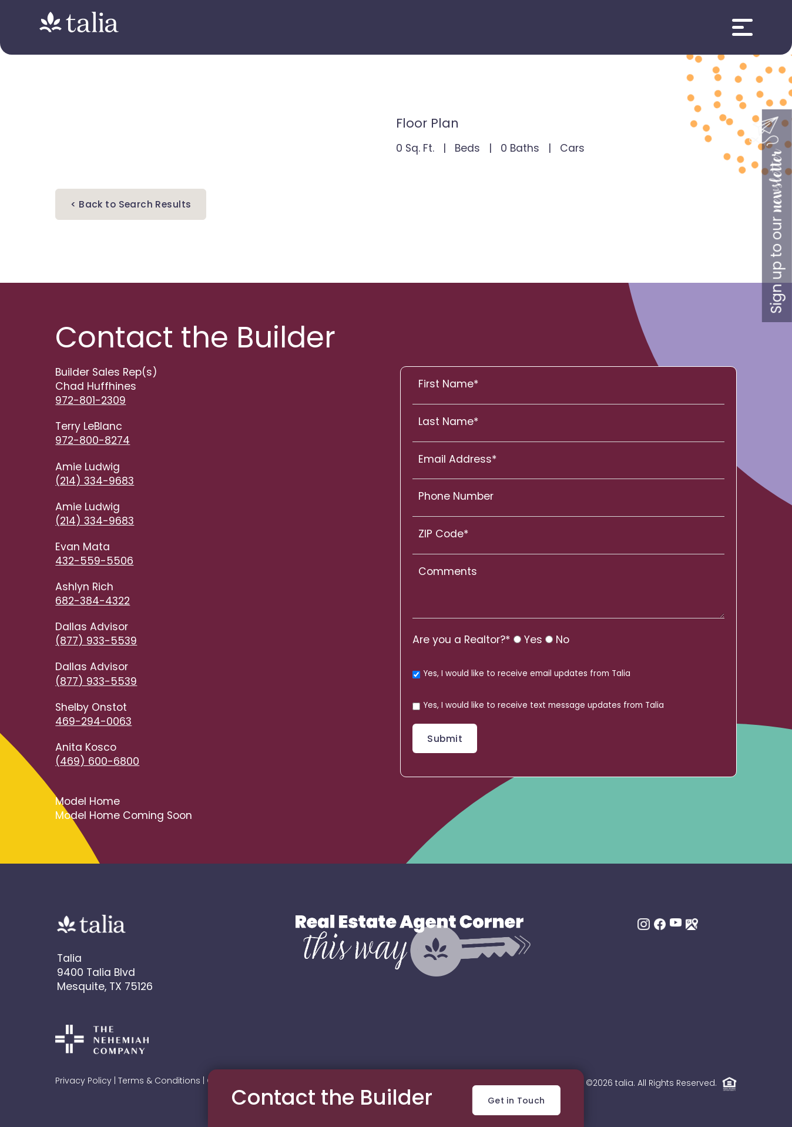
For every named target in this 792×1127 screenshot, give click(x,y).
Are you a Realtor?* (461, 641)
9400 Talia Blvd (96, 973)
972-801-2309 (90, 401)
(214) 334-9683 (94, 482)
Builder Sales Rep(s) (106, 373)
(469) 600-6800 (97, 762)
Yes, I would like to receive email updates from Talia (521, 674)
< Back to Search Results (131, 205)
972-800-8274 (92, 441)
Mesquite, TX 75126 (105, 987)
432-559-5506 (94, 562)
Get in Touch (516, 1101)
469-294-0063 (93, 722)
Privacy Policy (83, 1081)
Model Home (87, 802)
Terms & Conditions (159, 1081)
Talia (69, 959)
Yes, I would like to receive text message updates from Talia (538, 706)
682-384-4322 (92, 602)
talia (624, 1084)
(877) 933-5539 (96, 642)
